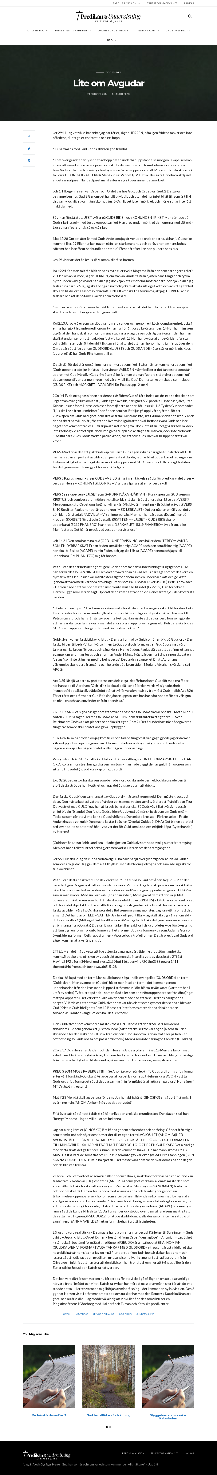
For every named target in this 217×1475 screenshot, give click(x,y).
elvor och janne (104, 1314)
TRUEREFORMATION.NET (162, 3)
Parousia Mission (124, 3)
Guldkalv (126, 1314)
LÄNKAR (189, 3)
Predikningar (145, 30)
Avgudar (83, 1314)
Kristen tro (36, 30)
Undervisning (176, 30)
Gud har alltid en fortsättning (108, 1415)
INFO (109, 40)
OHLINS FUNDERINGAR (113, 30)
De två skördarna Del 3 (49, 1415)
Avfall (68, 1314)
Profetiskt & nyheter (71, 30)
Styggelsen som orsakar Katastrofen (168, 1417)
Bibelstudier (113, 72)
